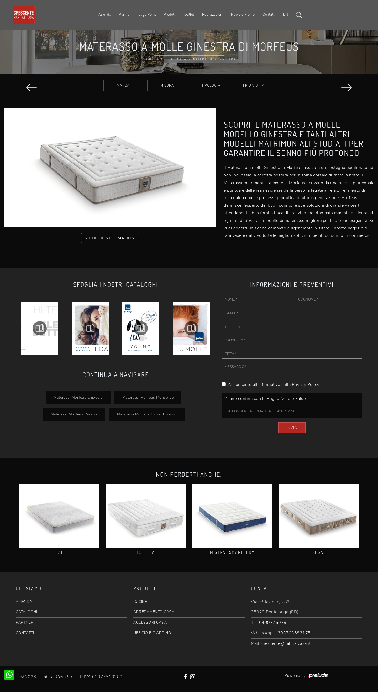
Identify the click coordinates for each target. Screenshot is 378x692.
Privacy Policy (305, 385)
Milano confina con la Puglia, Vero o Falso (265, 398)
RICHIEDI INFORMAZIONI (110, 238)
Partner (125, 14)
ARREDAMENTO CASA (153, 611)
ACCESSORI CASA (150, 622)
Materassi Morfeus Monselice (148, 397)
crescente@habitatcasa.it (286, 643)
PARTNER (25, 622)
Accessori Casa (171, 59)
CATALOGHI (26, 611)
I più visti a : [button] (255, 85)
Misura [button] (167, 85)
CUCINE (140, 601)
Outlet (189, 14)
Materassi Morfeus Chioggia (78, 397)
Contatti (268, 14)
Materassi (202, 59)
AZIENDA (24, 601)
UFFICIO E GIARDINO (152, 632)
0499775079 (273, 622)
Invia (291, 428)
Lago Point (147, 14)
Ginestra (227, 59)
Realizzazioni (212, 14)
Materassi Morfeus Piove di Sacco (147, 414)
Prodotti (170, 14)
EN (285, 14)
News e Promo (243, 14)
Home (147, 59)
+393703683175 (293, 633)
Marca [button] (123, 85)
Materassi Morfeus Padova (74, 414)
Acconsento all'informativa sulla (273, 385)
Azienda (104, 14)
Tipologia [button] (211, 85)
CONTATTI (25, 632)
